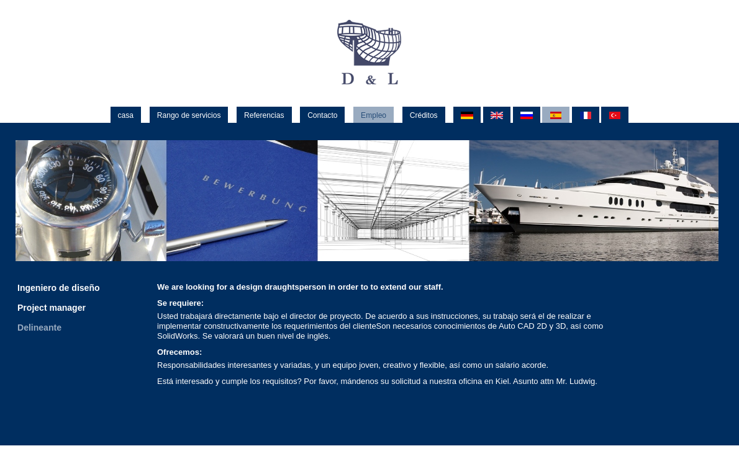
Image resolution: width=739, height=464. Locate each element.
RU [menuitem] (526, 116)
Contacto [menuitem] (322, 115)
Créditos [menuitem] (424, 115)
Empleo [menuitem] (373, 115)
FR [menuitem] (585, 116)
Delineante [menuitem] (39, 327)
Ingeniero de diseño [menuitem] (58, 288)
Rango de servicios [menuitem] (189, 115)
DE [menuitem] (467, 116)
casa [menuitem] (126, 115)
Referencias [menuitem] (264, 115)
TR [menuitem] (614, 116)
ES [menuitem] (555, 116)
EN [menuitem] (496, 116)
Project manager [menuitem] (51, 308)
